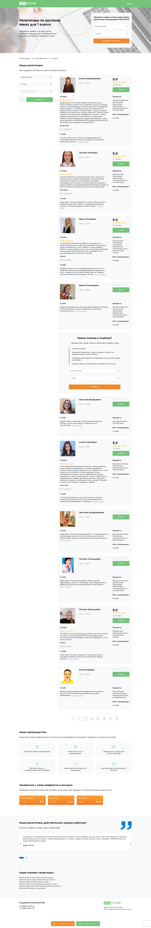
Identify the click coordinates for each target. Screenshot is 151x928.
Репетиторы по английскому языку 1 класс (39, 891)
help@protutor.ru (27, 913)
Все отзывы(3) (66, 129)
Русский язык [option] (26, 77)
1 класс (56, 59)
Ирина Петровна (87, 221)
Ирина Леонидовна (89, 287)
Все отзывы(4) (66, 262)
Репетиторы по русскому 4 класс (34, 888)
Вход (129, 4)
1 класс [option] (24, 84)
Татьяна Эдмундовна (89, 613)
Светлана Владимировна (91, 517)
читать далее (99, 144)
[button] (21, 864)
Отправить (94, 389)
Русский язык (42, 59)
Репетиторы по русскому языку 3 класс (37, 886)
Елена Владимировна (90, 78)
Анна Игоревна (87, 676)
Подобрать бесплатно (111, 41)
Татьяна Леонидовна (89, 563)
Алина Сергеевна (88, 444)
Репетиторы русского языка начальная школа (40, 893)
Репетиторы (25, 59)
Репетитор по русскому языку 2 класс (37, 884)
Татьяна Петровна (88, 155)
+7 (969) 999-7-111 (27, 915)
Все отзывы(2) (66, 650)
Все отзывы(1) (66, 491)
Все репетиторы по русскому (33, 895)
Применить (39, 99)
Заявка (121, 90)
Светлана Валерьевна (90, 402)
